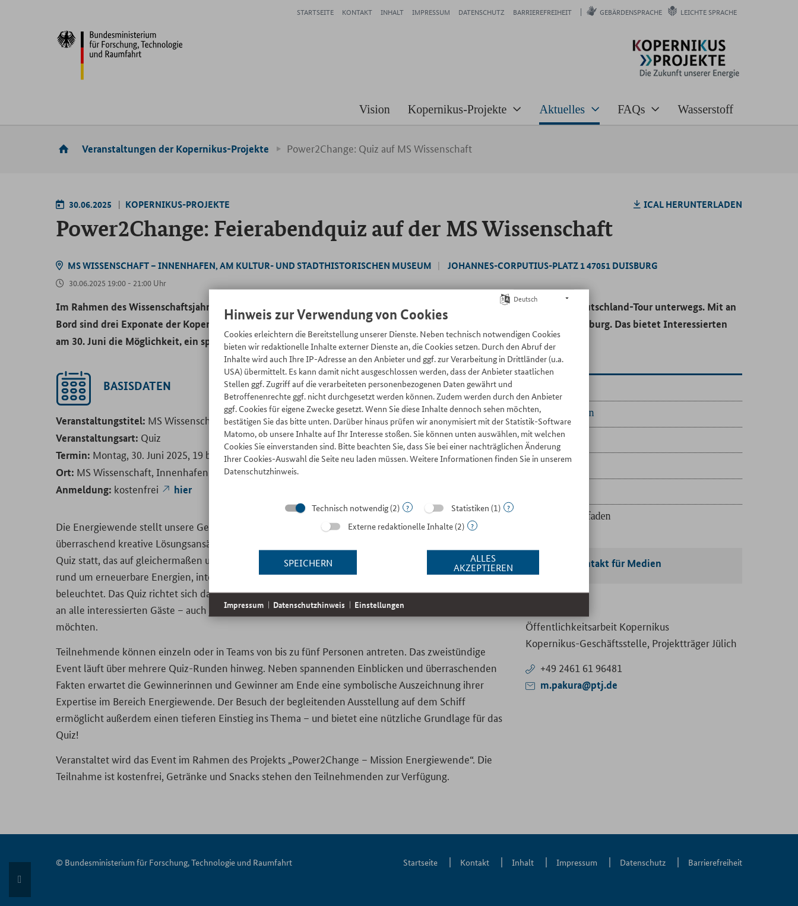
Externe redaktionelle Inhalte (400, 526)
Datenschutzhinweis (309, 604)
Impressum (244, 604)
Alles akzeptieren (483, 562)
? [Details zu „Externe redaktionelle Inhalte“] (472, 526)
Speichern (308, 562)
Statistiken (470, 508)
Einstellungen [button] (379, 604)
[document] (399, 400)
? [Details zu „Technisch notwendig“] (407, 507)
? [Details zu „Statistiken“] (508, 507)
